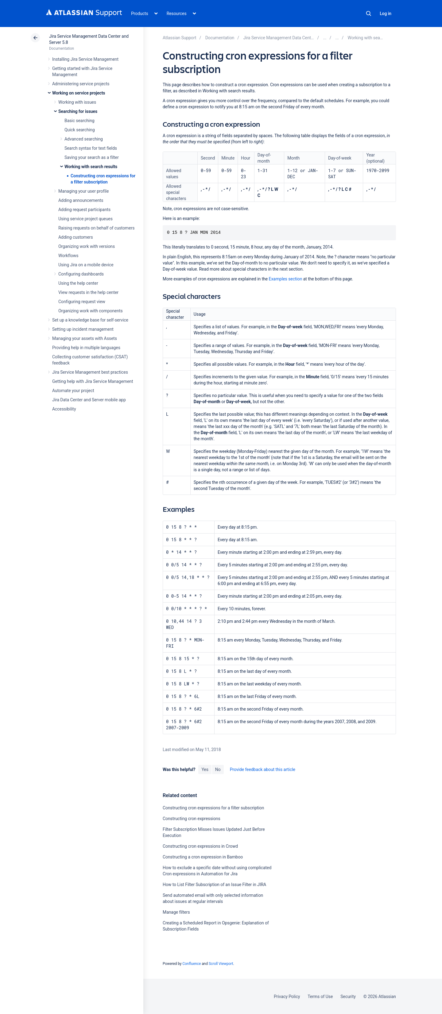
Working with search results (90, 166)
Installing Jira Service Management (85, 59)
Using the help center (78, 283)
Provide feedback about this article (262, 769)
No (218, 769)
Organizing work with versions (86, 246)
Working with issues (77, 102)
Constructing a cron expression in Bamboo (203, 856)
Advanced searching (83, 139)
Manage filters (176, 912)
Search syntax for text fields (90, 148)
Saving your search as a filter (91, 157)
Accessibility (64, 409)
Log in (385, 13)
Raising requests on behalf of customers (96, 228)
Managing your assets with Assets (84, 338)
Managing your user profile (83, 191)
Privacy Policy (287, 996)
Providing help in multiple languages (86, 347)
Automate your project (73, 390)
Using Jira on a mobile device (86, 264)
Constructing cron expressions (191, 818)
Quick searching (79, 129)
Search (369, 13)
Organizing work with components (90, 310)
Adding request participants (84, 209)
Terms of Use (320, 996)
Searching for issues (77, 111)
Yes (204, 769)
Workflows (68, 255)
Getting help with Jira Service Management (92, 381)
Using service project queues (85, 218)
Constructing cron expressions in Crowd (200, 846)
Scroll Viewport (221, 964)
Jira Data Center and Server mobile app (89, 399)
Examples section (285, 278)
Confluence (191, 964)
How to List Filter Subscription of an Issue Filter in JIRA (214, 884)
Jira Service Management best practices (90, 372)
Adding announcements (80, 200)
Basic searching (79, 120)
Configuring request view (81, 301)
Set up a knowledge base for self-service (90, 320)
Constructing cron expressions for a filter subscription (213, 807)
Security (348, 996)
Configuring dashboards (81, 274)
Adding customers (75, 237)
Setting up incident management (83, 329)
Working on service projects (78, 93)
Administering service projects (80, 83)
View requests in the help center (88, 292)
